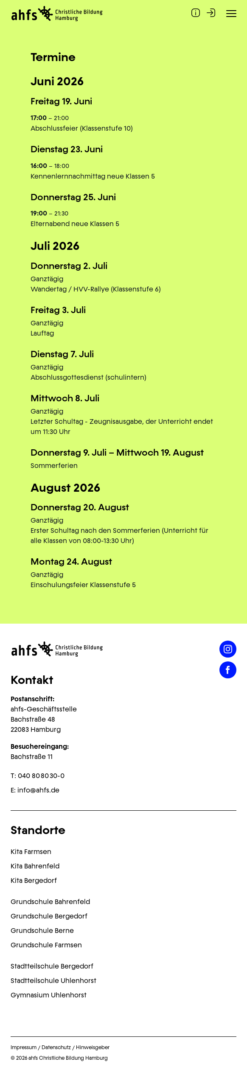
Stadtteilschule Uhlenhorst (53, 980)
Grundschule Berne (42, 930)
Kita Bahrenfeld (35, 866)
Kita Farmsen (31, 851)
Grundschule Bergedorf (49, 916)
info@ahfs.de (38, 790)
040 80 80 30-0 (41, 775)
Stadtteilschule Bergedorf (52, 966)
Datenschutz (56, 1047)
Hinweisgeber (92, 1047)
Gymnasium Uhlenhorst (49, 995)
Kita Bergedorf (34, 880)
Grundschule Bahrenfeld (50, 901)
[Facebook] (227, 669)
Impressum (23, 1047)
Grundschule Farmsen (46, 945)
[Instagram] (227, 649)
